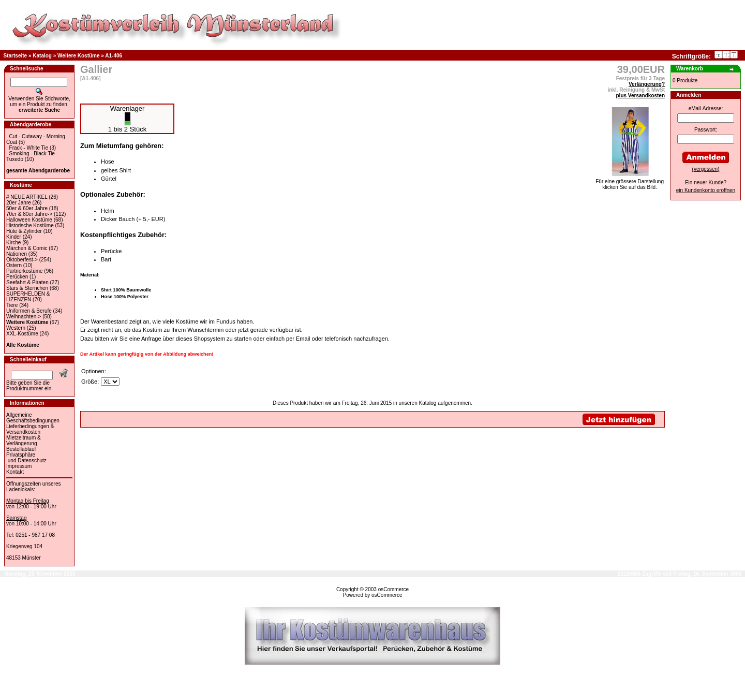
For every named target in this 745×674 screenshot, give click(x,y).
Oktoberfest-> (22, 259)
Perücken (17, 277)
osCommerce (393, 589)
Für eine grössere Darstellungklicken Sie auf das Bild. (629, 182)
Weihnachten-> (23, 316)
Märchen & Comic (26, 248)
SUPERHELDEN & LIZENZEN (28, 296)
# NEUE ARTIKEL (26, 197)
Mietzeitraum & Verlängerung (23, 440)
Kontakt (15, 472)
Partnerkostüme (24, 271)
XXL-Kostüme (22, 333)
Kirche (13, 242)
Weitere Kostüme (78, 55)
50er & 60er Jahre (27, 208)
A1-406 (113, 55)
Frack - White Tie (29, 148)
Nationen (16, 254)
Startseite (15, 55)
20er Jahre (18, 203)
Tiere (12, 305)
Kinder (13, 237)
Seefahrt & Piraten (27, 282)
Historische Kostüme (30, 225)
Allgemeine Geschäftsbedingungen (32, 417)
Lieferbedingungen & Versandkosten (30, 429)
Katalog (42, 55)
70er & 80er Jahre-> (29, 214)
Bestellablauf (21, 449)
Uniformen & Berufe (29, 311)
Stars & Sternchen (27, 288)
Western (15, 328)
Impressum (19, 466)
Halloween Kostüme (29, 220)
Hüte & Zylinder (24, 231)
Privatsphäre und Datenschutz (26, 457)
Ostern (14, 265)
